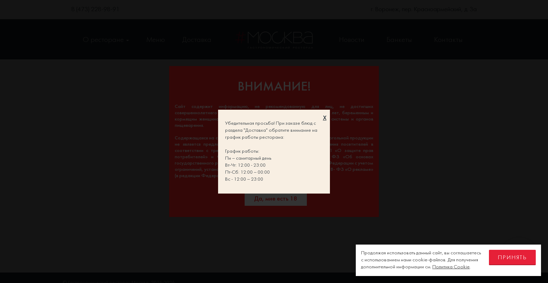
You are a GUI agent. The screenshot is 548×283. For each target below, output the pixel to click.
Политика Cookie (451, 267)
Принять (512, 257)
